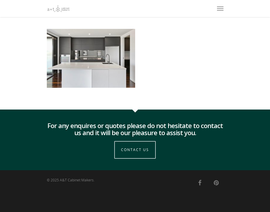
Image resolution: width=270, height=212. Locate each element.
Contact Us (135, 149)
